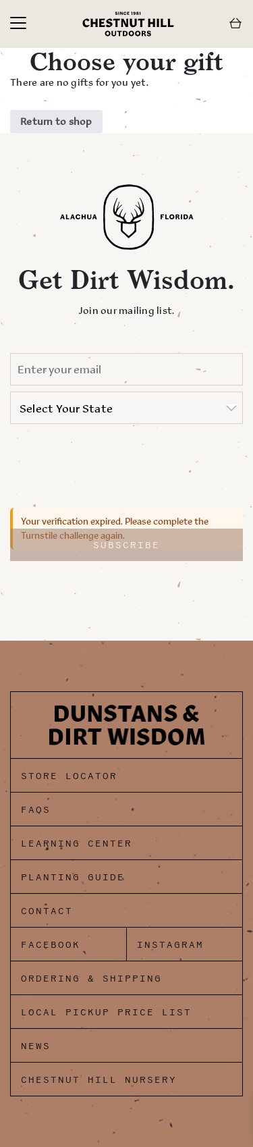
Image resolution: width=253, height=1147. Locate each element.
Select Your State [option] (66, 408)
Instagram (170, 945)
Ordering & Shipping (91, 978)
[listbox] (126, 408)
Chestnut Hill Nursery (99, 1080)
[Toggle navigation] (18, 24)
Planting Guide (73, 877)
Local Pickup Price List (106, 1012)
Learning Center (76, 843)
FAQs (36, 810)
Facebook (50, 945)
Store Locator (69, 776)
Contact (47, 911)
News (36, 1046)
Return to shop (56, 121)
